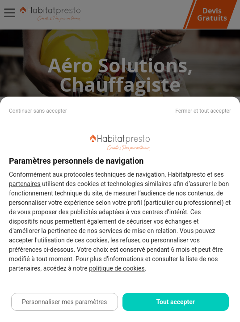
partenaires (25, 183)
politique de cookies (116, 268)
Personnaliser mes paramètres (64, 301)
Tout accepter (175, 301)
